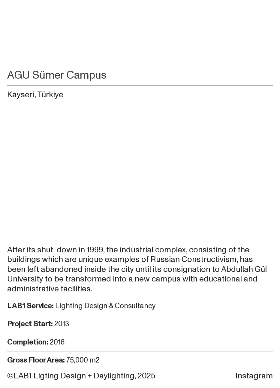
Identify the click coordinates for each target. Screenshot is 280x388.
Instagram (254, 375)
